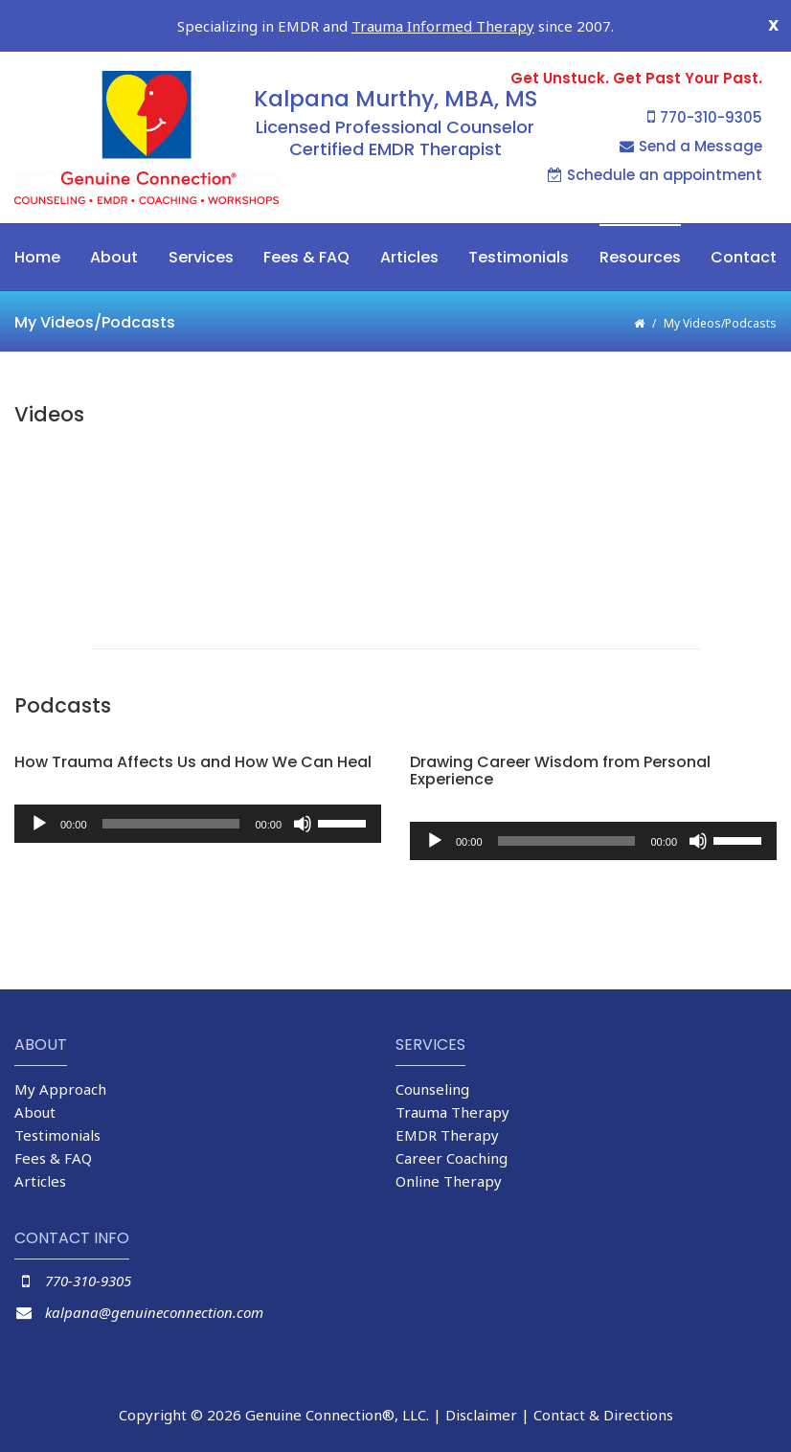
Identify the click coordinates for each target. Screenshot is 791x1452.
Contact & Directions (603, 1414)
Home (37, 257)
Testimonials (518, 257)
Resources (640, 257)
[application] (197, 824)
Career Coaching (452, 1158)
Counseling (432, 1089)
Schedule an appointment (655, 175)
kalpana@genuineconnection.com (154, 1312)
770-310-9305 (704, 117)
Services (201, 257)
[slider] (171, 823)
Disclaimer (481, 1414)
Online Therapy (449, 1181)
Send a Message (691, 146)
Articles (409, 257)
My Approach (60, 1089)
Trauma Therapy (452, 1112)
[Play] (39, 823)
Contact (744, 257)
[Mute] (302, 823)
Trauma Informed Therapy (442, 25)
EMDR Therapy (447, 1135)
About (114, 257)
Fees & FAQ (306, 257)
